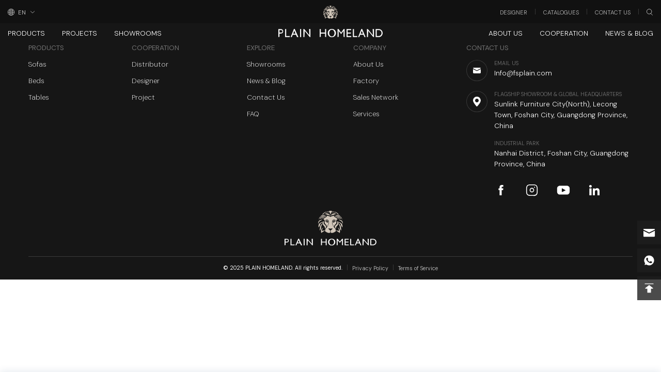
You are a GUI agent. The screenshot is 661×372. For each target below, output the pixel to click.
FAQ (253, 114)
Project (143, 97)
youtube (563, 190)
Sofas (37, 64)
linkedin (594, 190)
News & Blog (629, 33)
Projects (79, 33)
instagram (532, 190)
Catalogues (561, 12)
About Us (506, 33)
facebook (501, 190)
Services (366, 114)
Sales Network (375, 97)
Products (26, 33)
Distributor (150, 64)
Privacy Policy (370, 268)
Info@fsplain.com (649, 232)
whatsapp (649, 260)
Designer (513, 12)
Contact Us (613, 12)
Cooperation (564, 33)
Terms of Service (418, 268)
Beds (36, 80)
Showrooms (138, 33)
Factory (366, 80)
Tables (38, 97)
